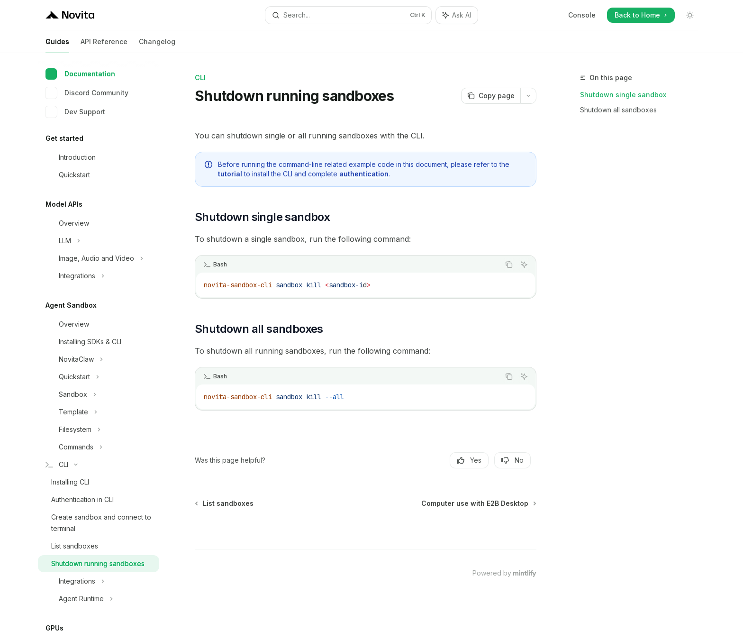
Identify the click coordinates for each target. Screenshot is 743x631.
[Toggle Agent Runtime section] (98, 598)
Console (582, 15)
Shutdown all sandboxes (618, 110)
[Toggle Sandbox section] (98, 394)
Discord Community (86, 93)
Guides (57, 45)
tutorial (230, 174)
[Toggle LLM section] (98, 240)
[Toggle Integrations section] (98, 275)
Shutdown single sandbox (623, 95)
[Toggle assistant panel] (457, 15)
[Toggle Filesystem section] (98, 429)
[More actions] (528, 96)
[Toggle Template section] (98, 412)
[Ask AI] (524, 264)
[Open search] (348, 15)
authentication (364, 174)
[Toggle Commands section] (98, 447)
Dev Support (75, 112)
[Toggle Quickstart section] (98, 376)
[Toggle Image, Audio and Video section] (98, 258)
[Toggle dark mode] (690, 15)
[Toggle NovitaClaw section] (98, 359)
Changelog (157, 45)
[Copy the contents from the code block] (509, 264)
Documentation (80, 74)
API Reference (104, 45)
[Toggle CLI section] (98, 464)
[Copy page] (490, 96)
